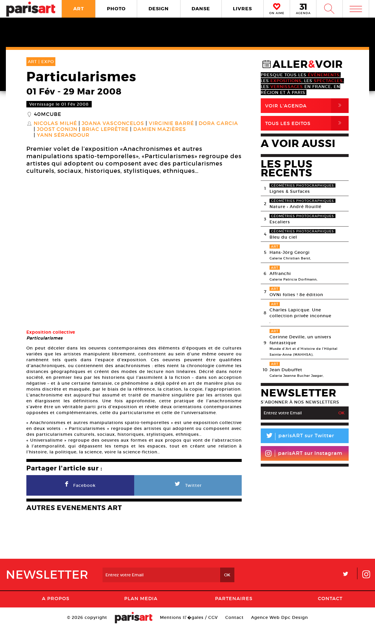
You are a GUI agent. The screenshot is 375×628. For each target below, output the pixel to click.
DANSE (201, 9)
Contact (330, 598)
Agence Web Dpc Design (279, 617)
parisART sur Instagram (303, 453)
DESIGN (159, 9)
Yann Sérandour (63, 135)
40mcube (47, 114)
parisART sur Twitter (297, 436)
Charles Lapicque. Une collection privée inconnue (300, 312)
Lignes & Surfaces (290, 191)
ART (78, 9)
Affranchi (280, 273)
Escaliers (280, 221)
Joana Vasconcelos (113, 123)
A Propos (55, 598)
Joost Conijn (57, 129)
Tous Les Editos (307, 123)
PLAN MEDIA (141, 598)
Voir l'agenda (307, 105)
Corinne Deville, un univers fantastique (300, 339)
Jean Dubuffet (286, 369)
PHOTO (116, 9)
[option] (134, 252)
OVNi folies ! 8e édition (296, 294)
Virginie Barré (171, 123)
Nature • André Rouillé (295, 206)
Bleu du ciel (283, 237)
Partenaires (234, 598)
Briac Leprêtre (105, 129)
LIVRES (242, 9)
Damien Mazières (159, 129)
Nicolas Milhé (55, 123)
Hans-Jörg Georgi (290, 252)
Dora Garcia (218, 123)
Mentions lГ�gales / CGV (189, 617)
